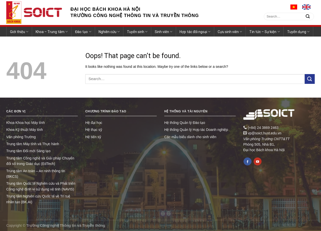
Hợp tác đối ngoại (195, 31)
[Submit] (308, 16)
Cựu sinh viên (230, 31)
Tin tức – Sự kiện (264, 31)
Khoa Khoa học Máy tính (25, 123)
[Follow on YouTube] (258, 161)
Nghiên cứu (109, 31)
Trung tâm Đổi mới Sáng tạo (28, 151)
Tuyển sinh (137, 31)
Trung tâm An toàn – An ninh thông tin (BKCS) (35, 173)
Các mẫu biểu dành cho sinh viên (190, 137)
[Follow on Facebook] (248, 161)
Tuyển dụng (298, 31)
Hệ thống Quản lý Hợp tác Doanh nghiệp (196, 130)
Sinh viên (163, 31)
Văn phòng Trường (21, 137)
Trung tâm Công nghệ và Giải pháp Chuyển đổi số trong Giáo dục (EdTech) (40, 161)
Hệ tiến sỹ (93, 137)
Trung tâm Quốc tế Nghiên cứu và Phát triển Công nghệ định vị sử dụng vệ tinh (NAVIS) (40, 186)
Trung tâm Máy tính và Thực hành (32, 144)
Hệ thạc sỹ (93, 130)
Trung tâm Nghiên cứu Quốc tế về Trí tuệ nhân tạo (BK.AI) (38, 199)
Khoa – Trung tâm (52, 31)
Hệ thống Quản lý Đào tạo (184, 123)
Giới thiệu (19, 31)
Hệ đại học (93, 123)
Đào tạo (83, 31)
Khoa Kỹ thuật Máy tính (24, 130)
